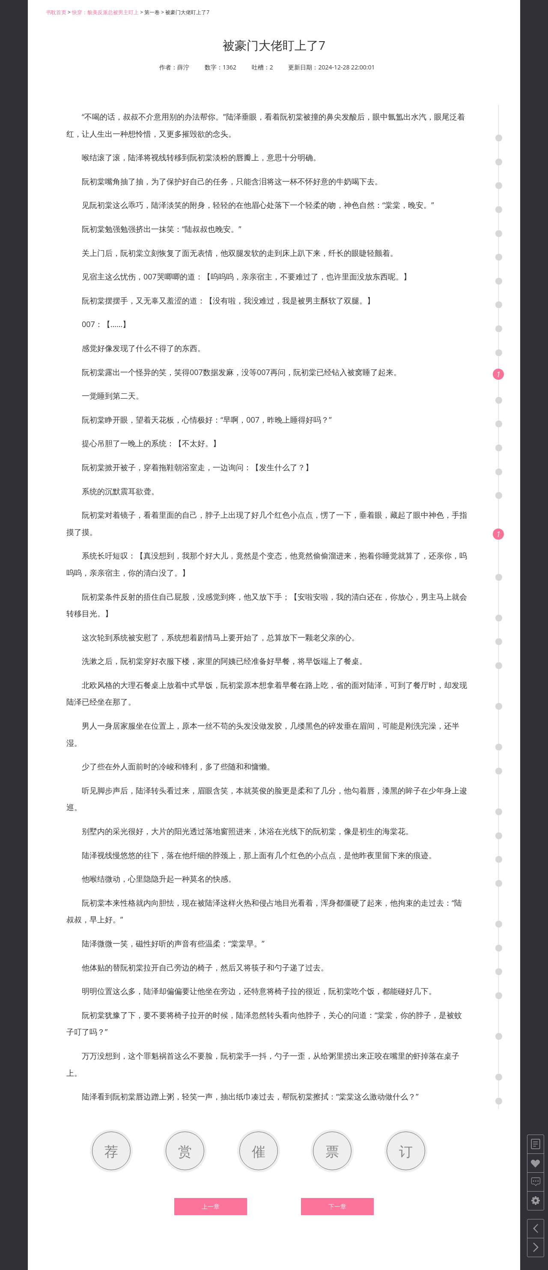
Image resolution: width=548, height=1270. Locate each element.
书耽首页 (56, 12)
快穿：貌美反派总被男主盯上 (105, 12)
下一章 (337, 1206)
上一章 (211, 1206)
